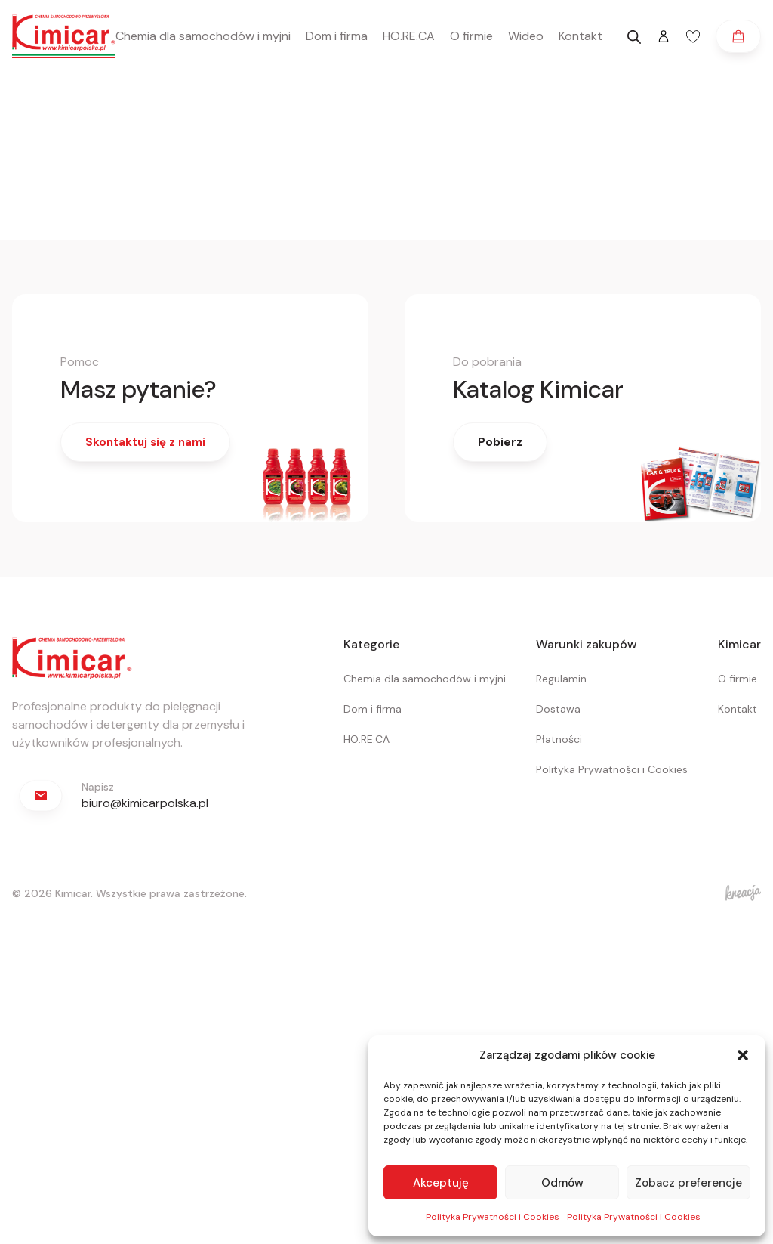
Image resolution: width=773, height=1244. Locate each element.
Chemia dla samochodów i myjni (203, 36)
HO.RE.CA (409, 36)
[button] (742, 1055)
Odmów (562, 1182)
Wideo (526, 36)
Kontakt (580, 36)
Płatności (559, 739)
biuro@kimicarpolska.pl (145, 803)
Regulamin (561, 678)
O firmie (471, 36)
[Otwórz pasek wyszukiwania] (634, 37)
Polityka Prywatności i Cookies (492, 1217)
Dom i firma (337, 36)
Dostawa (558, 709)
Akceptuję (441, 1182)
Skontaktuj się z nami (145, 442)
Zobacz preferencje (688, 1182)
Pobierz (500, 442)
